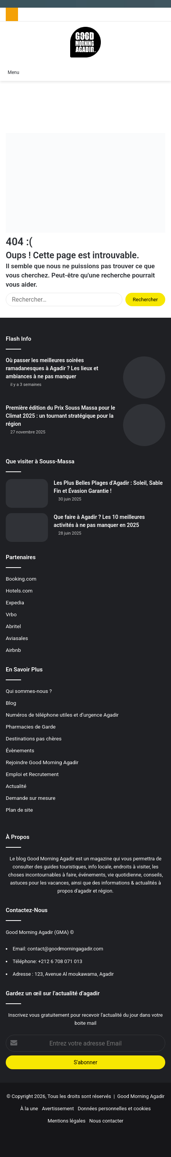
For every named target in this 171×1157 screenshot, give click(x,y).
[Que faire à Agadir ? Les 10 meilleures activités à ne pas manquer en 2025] (27, 527)
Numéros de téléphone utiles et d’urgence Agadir (62, 715)
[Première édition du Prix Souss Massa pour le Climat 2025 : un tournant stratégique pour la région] (144, 425)
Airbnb (13, 650)
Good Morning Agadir (140, 1096)
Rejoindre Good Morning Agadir (42, 762)
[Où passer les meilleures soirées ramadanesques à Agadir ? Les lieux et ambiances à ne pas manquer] (144, 377)
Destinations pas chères (34, 738)
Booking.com (21, 579)
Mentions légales (67, 1121)
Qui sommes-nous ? (29, 691)
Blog (11, 703)
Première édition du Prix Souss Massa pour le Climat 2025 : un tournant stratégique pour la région (60, 416)
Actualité (16, 786)
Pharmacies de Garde (31, 727)
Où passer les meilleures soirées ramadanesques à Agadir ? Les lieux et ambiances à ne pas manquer (52, 368)
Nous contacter (106, 1121)
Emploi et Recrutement (32, 774)
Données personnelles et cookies (114, 1108)
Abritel (13, 626)
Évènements (20, 750)
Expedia (15, 602)
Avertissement (58, 1108)
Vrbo (11, 614)
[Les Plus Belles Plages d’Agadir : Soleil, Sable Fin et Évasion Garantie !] (27, 493)
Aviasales (17, 638)
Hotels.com (19, 591)
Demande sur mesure (30, 798)
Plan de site (19, 810)
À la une (29, 1108)
